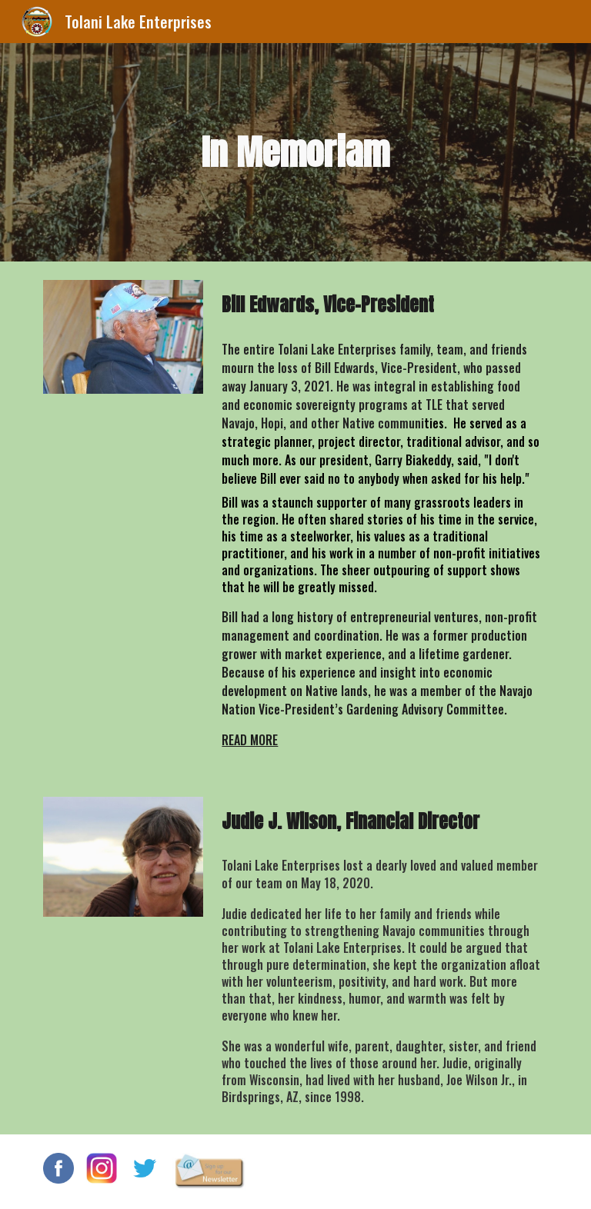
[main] (295, 152)
